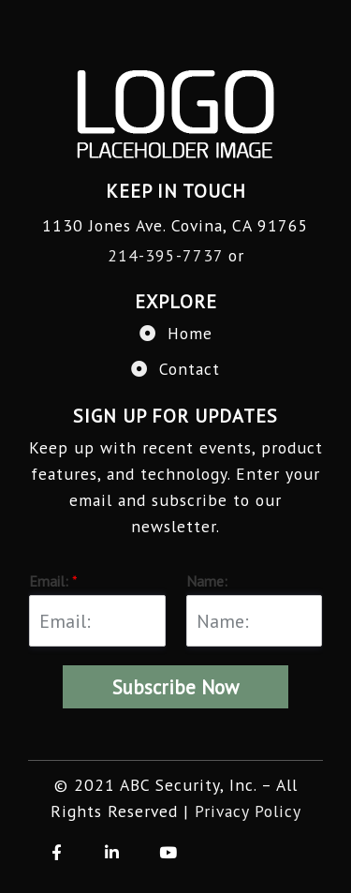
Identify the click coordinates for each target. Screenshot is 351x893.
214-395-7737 (165, 255)
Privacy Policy (248, 811)
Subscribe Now (175, 687)
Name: (206, 581)
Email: (53, 581)
